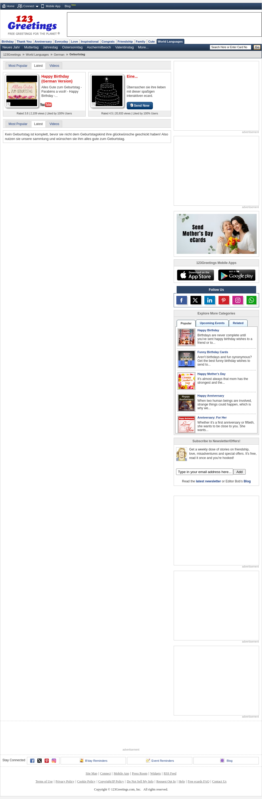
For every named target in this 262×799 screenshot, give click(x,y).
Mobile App (53, 6)
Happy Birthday (208, 330)
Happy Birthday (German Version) (57, 78)
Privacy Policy (64, 781)
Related (238, 323)
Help (181, 781)
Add (239, 472)
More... (143, 47)
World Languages (170, 41)
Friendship (125, 41)
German (59, 54)
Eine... (132, 76)
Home (10, 6)
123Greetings (12, 54)
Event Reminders (160, 760)
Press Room (140, 773)
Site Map (91, 773)
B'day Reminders (93, 760)
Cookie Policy (86, 781)
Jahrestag (50, 47)
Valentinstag (124, 47)
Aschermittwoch (99, 47)
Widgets (155, 773)
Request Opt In (166, 781)
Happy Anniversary (210, 395)
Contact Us (219, 781)
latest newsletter (208, 481)
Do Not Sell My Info (140, 781)
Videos (54, 66)
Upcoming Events (212, 323)
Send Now (139, 105)
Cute (151, 41)
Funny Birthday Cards (212, 352)
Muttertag (31, 47)
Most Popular (18, 66)
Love (74, 41)
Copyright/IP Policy (111, 781)
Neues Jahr (11, 47)
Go (257, 47)
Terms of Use (44, 781)
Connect (28, 6)
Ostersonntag (72, 47)
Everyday (61, 41)
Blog (67, 6)
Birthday (8, 41)
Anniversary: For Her (212, 417)
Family (140, 41)
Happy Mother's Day (211, 373)
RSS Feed (170, 773)
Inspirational (90, 41)
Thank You (24, 41)
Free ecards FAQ (198, 781)
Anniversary (43, 41)
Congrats (108, 41)
